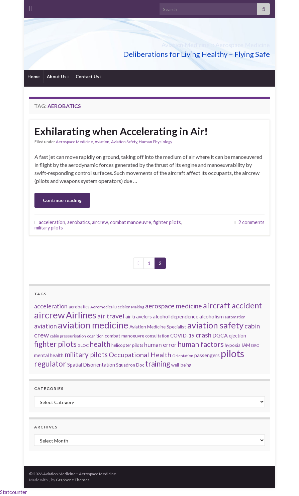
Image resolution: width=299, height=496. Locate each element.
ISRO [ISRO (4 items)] (255, 345)
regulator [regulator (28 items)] (50, 363)
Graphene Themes (73, 479)
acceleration (52, 222)
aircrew (100, 222)
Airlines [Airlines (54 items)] (81, 314)
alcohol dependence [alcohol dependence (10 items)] (175, 316)
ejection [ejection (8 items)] (237, 335)
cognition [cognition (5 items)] (95, 335)
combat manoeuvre (130, 222)
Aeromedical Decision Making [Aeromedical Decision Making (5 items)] (117, 306)
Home (33, 76)
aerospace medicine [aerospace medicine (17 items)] (173, 306)
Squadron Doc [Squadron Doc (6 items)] (130, 365)
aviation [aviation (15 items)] (45, 326)
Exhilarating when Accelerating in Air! (121, 131)
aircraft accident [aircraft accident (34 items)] (232, 305)
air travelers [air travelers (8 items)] (138, 316)
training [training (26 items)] (157, 363)
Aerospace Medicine (74, 141)
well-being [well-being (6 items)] (181, 365)
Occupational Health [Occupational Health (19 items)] (140, 355)
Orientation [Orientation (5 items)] (182, 355)
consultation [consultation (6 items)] (157, 335)
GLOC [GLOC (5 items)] (83, 345)
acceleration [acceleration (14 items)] (51, 306)
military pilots (48, 227)
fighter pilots (167, 222)
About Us (58, 76)
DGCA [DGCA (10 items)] (220, 335)
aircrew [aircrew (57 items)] (49, 314)
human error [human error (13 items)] (160, 344)
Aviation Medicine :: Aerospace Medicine (183, 42)
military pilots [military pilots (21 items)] (86, 355)
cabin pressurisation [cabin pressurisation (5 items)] (68, 335)
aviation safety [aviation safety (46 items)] (215, 325)
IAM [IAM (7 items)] (245, 345)
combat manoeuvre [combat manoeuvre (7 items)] (124, 335)
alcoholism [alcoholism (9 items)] (211, 316)
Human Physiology (155, 141)
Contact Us (88, 76)
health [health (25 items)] (100, 344)
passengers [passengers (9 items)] (207, 355)
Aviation (102, 141)
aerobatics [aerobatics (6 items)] (79, 306)
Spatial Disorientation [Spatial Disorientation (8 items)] (91, 365)
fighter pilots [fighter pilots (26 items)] (55, 344)
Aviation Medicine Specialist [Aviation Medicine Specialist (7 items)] (157, 326)
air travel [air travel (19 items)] (110, 316)
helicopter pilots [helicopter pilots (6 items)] (127, 345)
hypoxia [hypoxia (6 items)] (232, 345)
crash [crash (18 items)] (203, 335)
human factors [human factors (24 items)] (201, 344)
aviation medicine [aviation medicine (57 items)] (93, 324)
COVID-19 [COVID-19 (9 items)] (182, 335)
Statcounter (13, 492)
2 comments (251, 222)
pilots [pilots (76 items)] (232, 353)
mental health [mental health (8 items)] (49, 355)
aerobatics (78, 222)
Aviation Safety (124, 141)
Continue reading (62, 200)
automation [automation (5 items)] (235, 316)
